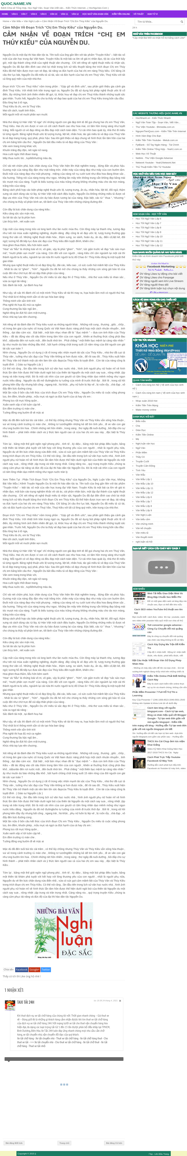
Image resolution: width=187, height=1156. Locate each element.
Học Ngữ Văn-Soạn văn (95, 14)
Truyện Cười (142, 461)
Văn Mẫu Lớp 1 (144, 479)
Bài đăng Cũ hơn (114, 1143)
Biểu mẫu (141, 421)
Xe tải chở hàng (25, 1038)
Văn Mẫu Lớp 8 (144, 506)
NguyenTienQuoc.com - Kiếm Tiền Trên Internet (161, 131)
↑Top (150, 1154)
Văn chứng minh (144, 523)
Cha (138, 425)
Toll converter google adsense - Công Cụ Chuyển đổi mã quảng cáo (165, 629)
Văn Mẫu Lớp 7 (144, 501)
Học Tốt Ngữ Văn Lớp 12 (149, 245)
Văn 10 (53, 14)
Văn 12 (75, 14)
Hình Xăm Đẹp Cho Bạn (148, 135)
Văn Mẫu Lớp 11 (144, 488)
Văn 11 (64, 14)
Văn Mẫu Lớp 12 (144, 492)
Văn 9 (44, 14)
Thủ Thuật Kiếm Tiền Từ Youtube (153, 167)
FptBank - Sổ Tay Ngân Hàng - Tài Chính (157, 144)
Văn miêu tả (142, 532)
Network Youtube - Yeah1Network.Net (155, 162)
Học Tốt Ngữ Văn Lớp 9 (148, 232)
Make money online (146, 409)
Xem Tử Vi (152, 14)
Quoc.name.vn (16, 3)
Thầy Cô (140, 457)
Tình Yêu (140, 470)
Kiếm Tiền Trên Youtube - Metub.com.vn (157, 140)
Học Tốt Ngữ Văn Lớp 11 (149, 241)
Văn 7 (24, 14)
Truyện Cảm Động (145, 465)
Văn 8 (34, 14)
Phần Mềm (141, 452)
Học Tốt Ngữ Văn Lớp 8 (148, 227)
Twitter (46, 969)
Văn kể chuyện (143, 528)
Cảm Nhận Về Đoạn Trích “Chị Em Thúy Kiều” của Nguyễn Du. (53, 27)
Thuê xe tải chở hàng (67, 1038)
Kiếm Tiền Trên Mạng (147, 405)
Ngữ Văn (140, 448)
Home (5, 14)
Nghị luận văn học (145, 443)
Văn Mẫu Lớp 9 (144, 510)
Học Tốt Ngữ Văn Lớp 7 (148, 223)
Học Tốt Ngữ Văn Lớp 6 (148, 218)
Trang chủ (64, 1143)
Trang (166, 1154)
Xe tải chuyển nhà (45, 1038)
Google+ (34, 969)
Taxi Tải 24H (25, 1002)
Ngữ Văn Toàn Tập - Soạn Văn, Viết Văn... (158, 122)
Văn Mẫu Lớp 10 (144, 483)
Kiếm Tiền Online (121, 14)
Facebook (21, 969)
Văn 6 (15, 14)
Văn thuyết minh (144, 537)
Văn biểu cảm (143, 519)
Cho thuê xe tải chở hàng (68, 1042)
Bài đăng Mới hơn (14, 1143)
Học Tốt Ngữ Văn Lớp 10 (149, 236)
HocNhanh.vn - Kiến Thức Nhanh (153, 118)
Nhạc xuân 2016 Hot (146, 400)
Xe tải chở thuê (91, 1042)
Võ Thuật (138, 14)
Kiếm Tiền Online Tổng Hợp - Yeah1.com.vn (159, 149)
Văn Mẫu (140, 474)
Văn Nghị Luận (143, 515)
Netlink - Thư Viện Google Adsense (154, 158)
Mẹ (137, 439)
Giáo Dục (141, 430)
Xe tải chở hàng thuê (91, 1038)
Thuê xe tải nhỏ (37, 1046)
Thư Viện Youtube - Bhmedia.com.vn (155, 127)
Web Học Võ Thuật (146, 153)
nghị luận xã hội (144, 541)
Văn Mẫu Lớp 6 (144, 497)
